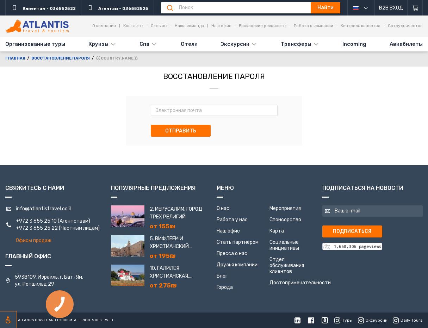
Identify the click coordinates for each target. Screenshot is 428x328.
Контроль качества (360, 25)
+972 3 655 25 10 (36, 221)
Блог (222, 276)
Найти (325, 8)
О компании (104, 25)
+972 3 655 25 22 (37, 228)
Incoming (354, 44)
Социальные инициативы (284, 245)
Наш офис (221, 25)
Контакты (133, 25)
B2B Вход (391, 8)
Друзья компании (237, 265)
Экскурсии (235, 44)
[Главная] (37, 26)
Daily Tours (408, 320)
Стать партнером (238, 242)
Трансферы (296, 44)
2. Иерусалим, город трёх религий (176, 213)
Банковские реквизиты (262, 25)
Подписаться (352, 231)
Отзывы (159, 25)
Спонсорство (285, 220)
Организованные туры (35, 44)
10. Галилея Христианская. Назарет (169, 272)
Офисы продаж (33, 240)
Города (225, 287)
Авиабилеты (406, 44)
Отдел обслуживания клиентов (286, 265)
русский (365, 7)
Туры (343, 320)
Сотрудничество (405, 25)
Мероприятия (285, 208)
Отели (189, 44)
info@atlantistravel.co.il (43, 209)
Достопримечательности (300, 283)
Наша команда (189, 25)
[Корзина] (415, 8)
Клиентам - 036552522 (43, 7)
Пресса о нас (232, 253)
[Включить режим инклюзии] (8, 319)
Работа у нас (232, 220)
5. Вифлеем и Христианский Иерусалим (169, 243)
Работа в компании (313, 25)
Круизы (98, 44)
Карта (276, 231)
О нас (223, 208)
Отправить (180, 131)
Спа (144, 44)
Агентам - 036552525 (117, 7)
